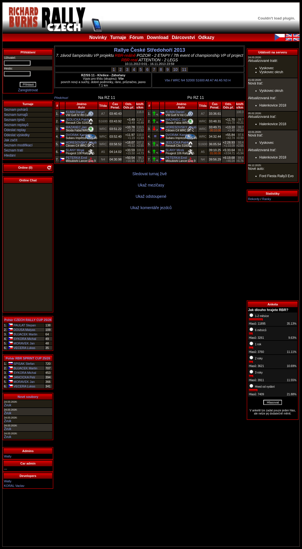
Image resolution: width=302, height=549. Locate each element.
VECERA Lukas (24, 348)
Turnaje (118, 37)
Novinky (98, 37)
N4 (183, 80)
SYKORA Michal (25, 338)
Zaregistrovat (28, 90)
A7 (211, 80)
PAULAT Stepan (25, 325)
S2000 (190, 80)
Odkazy (206, 37)
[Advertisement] (272, 251)
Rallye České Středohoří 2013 (149, 50)
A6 (216, 80)
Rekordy (254, 199)
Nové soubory (27, 396)
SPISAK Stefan (24, 363)
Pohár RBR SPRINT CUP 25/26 (28, 358)
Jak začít (10, 140)
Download (157, 37)
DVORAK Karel (76, 134)
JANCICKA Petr (24, 377)
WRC (176, 80)
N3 (225, 80)
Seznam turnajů (16, 115)
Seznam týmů (14, 120)
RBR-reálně (125, 55)
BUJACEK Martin (25, 334)
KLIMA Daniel (75, 112)
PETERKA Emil (76, 157)
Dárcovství (183, 37)
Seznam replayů (16, 125)
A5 (220, 80)
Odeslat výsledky (17, 135)
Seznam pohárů (16, 110)
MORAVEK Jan (24, 343)
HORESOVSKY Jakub (81, 142)
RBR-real (129, 60)
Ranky (266, 199)
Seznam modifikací (18, 145)
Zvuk (7, 405)
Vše (167, 80)
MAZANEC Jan (76, 127)
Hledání (10, 155)
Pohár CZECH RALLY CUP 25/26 (27, 320)
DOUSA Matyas (24, 329)
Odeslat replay (15, 130)
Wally (7, 456)
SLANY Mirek (75, 150)
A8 (207, 80)
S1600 (200, 80)
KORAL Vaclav (14, 485)
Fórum (137, 37)
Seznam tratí (13, 150)
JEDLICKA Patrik (77, 119)
